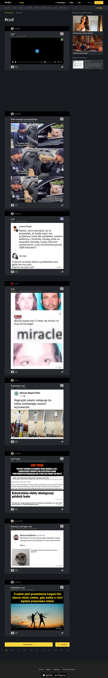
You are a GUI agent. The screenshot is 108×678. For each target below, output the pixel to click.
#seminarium (25, 528)
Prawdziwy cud (18, 386)
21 (55, 650)
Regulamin (57, 669)
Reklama (48, 669)
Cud (12, 34)
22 (49, 650)
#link (18, 528)
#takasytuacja (27, 461)
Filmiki (12, 36)
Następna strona (28, 644)
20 (62, 650)
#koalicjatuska (42, 461)
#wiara (18, 221)
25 (31, 650)
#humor (18, 36)
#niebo (18, 388)
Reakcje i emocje (46, 7)
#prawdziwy (24, 291)
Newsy (55, 7)
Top (79, 2)
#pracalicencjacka (33, 528)
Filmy (72, 2)
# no (35, 291)
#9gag (32, 121)
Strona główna (9, 12)
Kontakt (41, 669)
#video (22, 36)
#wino (18, 121)
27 (18, 650)
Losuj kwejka (62, 644)
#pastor (24, 388)
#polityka (18, 461)
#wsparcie (31, 589)
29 (6, 650)
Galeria (21, 7)
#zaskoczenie (31, 291)
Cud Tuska (15, 459)
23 (43, 650)
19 (68, 650)
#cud (25, 36)
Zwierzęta (7, 7)
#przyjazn (23, 589)
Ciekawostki (29, 7)
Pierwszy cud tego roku (21, 526)
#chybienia (39, 291)
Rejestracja (99, 2)
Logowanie (90, 2)
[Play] (13, 62)
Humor (15, 7)
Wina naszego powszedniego (24, 119)
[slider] (27, 62)
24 (37, 650)
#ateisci (24, 221)
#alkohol (26, 121)
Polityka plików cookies (69, 669)
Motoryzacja (63, 7)
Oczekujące (61, 2)
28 (12, 650)
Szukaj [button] (99, 8)
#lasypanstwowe (35, 461)
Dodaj (22, 2)
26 (25, 650)
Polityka (37, 7)
